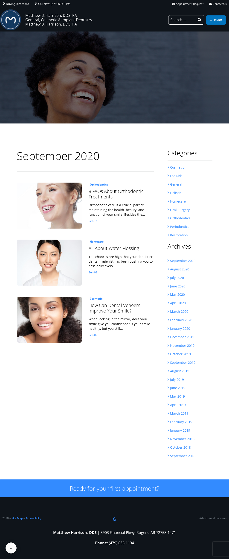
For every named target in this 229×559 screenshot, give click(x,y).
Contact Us (220, 4)
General (176, 184)
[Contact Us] (210, 4)
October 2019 (180, 354)
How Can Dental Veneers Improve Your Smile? (114, 308)
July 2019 (177, 380)
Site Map (17, 518)
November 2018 (182, 439)
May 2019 (177, 397)
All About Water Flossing (114, 248)
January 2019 (180, 431)
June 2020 (177, 286)
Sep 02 (93, 335)
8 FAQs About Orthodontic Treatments (116, 194)
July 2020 (177, 278)
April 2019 (178, 405)
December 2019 (182, 337)
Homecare (178, 201)
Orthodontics (180, 218)
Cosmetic (177, 167)
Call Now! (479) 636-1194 (54, 4)
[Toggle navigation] (216, 20)
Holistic (175, 193)
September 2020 (182, 261)
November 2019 (182, 346)
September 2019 (182, 363)
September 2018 (182, 456)
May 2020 (177, 295)
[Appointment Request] (173, 4)
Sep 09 (93, 272)
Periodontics (179, 227)
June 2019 (177, 388)
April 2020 (178, 303)
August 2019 (179, 371)
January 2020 (180, 329)
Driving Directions (17, 4)
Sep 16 (93, 221)
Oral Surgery (180, 210)
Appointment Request (189, 4)
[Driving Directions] (3, 4)
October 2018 (180, 448)
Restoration (179, 235)
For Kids (176, 176)
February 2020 (181, 320)
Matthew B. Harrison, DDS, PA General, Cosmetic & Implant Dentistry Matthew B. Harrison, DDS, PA (58, 20)
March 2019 (179, 414)
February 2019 (181, 422)
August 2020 (179, 269)
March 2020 (179, 312)
